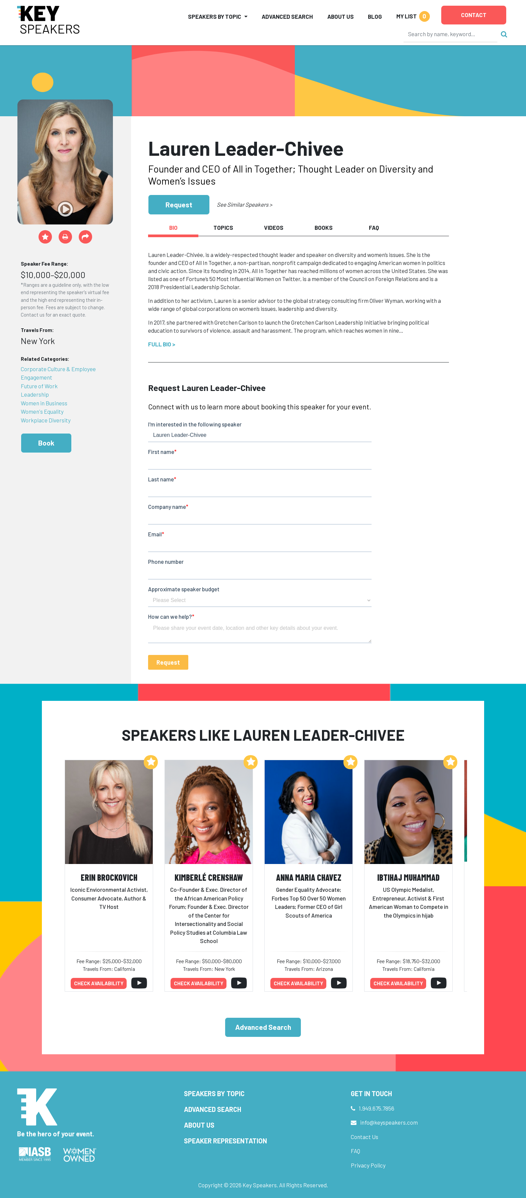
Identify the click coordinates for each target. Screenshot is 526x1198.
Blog (375, 16)
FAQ (355, 1150)
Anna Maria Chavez (308, 877)
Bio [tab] (173, 227)
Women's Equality (42, 411)
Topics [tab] (223, 227)
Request (179, 204)
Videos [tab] (273, 227)
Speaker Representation (225, 1141)
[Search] (450, 33)
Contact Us (364, 1136)
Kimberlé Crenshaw (209, 877)
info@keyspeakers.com (389, 1122)
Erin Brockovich (109, 877)
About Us (340, 16)
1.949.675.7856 (376, 1108)
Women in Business (44, 403)
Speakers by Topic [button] (214, 16)
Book (46, 443)
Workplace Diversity (46, 420)
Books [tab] (324, 227)
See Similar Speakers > (244, 204)
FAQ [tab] (374, 227)
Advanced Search (287, 16)
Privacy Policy (368, 1165)
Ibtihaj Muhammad (408, 877)
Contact (473, 14)
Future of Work (39, 386)
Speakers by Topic (214, 1093)
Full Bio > (161, 344)
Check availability (99, 983)
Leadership (35, 394)
